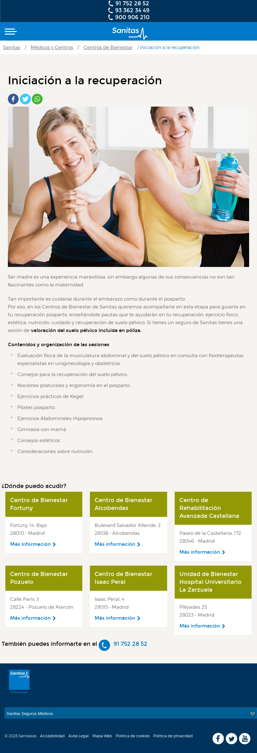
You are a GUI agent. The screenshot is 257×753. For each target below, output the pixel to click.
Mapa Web (102, 736)
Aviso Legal (78, 736)
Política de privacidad (173, 736)
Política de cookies (132, 736)
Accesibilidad (52, 736)
